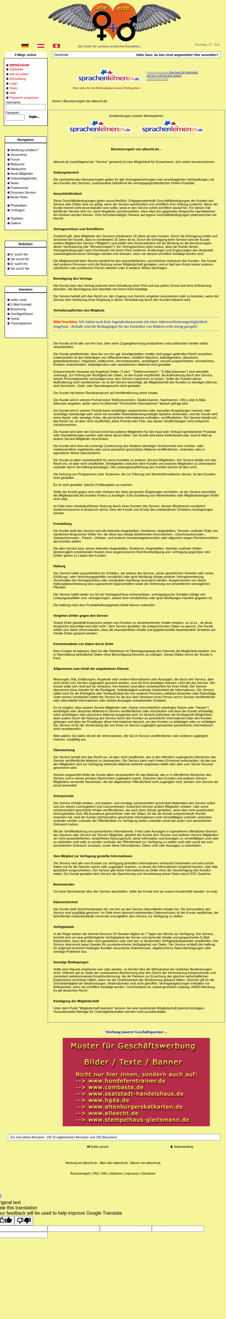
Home (56, 101)
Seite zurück (98, 1146)
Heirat (15, 318)
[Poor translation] (23, 1221)
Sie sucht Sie (20, 268)
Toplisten (17, 218)
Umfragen (18, 210)
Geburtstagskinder (24, 178)
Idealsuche (18, 169)
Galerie (16, 223)
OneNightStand (22, 314)
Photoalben (19, 205)
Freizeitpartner (21, 323)
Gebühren (115, 1173)
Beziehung (18, 309)
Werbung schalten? (25, 150)
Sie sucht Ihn (20, 259)
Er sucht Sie (19, 254)
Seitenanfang (181, 1146)
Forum (15, 159)
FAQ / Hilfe (100, 1173)
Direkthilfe (61, 55)
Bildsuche (18, 164)
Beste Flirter (19, 197)
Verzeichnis (19, 154)
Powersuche (20, 187)
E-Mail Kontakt (21, 304)
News (15, 183)
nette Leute (19, 299)
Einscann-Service (23, 192)
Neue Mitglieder (22, 173)
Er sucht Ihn (19, 264)
